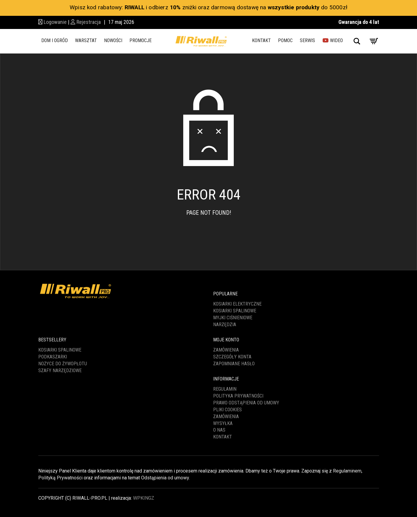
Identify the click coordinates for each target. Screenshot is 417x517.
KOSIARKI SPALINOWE (234, 311)
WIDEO (332, 40)
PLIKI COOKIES (227, 409)
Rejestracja (86, 22)
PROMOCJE (140, 40)
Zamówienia (226, 350)
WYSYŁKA (223, 423)
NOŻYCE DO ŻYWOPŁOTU (62, 363)
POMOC (285, 40)
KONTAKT (261, 40)
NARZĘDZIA (224, 324)
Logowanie (52, 22)
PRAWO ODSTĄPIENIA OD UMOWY (246, 403)
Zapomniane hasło (234, 363)
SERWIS (307, 40)
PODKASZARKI (52, 357)
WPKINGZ (143, 498)
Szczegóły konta (232, 357)
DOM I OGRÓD (54, 40)
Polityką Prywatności (60, 478)
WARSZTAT (86, 40)
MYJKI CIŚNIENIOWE (232, 317)
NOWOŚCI (113, 40)
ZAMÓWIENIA (226, 416)
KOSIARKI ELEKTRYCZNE (237, 304)
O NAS (219, 430)
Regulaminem (347, 471)
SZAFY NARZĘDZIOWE (60, 370)
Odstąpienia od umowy (165, 478)
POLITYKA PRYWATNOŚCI (238, 396)
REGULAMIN (224, 389)
